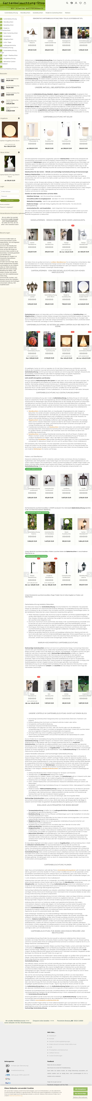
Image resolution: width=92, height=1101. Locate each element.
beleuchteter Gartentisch (83, 139)
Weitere (67, 13)
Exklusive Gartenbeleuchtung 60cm (34, 349)
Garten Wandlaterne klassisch (83, 532)
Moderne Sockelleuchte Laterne (66, 295)
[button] (71, 3)
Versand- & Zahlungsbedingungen (59, 1041)
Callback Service (54, 1053)
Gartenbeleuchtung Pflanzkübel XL (34, 139)
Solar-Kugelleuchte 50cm (49, 139)
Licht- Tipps (5, 42)
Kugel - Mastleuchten (9, 55)
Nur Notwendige (80, 1093)
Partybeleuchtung (7, 59)
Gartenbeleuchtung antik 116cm (51, 295)
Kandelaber (5, 36)
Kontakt (51, 1038)
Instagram (57, 1084)
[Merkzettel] (80, 3)
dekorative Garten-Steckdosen (8, 63)
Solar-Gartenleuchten (9, 33)
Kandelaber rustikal (32, 295)
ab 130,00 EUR (10, 180)
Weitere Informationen (80, 1097)
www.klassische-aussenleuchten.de (47, 1000)
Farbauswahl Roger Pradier (36, 556)
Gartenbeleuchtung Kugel (8, 51)
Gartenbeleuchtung (11, 13)
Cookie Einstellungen (55, 1055)
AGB (50, 1047)
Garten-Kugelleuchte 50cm (10, 140)
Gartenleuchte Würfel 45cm (66, 349)
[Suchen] (67, 3)
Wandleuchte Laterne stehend (83, 576)
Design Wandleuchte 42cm (83, 243)
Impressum (52, 1036)
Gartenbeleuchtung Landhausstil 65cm (85, 41)
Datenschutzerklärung (15, 1095)
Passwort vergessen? (6, 207)
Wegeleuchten (6, 39)
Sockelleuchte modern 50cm (83, 295)
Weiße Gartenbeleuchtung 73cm (85, 349)
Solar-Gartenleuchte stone (66, 139)
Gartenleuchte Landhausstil (66, 576)
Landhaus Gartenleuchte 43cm (66, 489)
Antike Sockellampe (66, 694)
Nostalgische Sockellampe (66, 41)
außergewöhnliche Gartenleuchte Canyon (50, 349)
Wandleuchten (25, 13)
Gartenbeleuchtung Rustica (34, 532)
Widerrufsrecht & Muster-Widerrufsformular (62, 1044)
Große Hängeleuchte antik (83, 489)
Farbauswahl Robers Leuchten (37, 512)
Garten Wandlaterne (32, 243)
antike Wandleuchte (49, 243)
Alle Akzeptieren (80, 1089)
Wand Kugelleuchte (66, 532)
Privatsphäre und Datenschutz (58, 1050)
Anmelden (9, 200)
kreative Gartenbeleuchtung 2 (85, 694)
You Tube (65, 1084)
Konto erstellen (5, 204)
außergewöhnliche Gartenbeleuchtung (8, 46)
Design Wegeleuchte (32, 576)
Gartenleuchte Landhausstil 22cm (49, 489)
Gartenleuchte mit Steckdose (49, 532)
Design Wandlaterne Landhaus (66, 243)
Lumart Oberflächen (33, 469)
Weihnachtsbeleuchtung (8, 68)
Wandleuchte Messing (32, 41)
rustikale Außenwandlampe (50, 41)
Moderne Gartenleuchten (54, 13)
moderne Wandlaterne (49, 576)
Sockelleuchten (38, 13)
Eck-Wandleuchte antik (49, 694)
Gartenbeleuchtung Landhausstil (34, 489)
